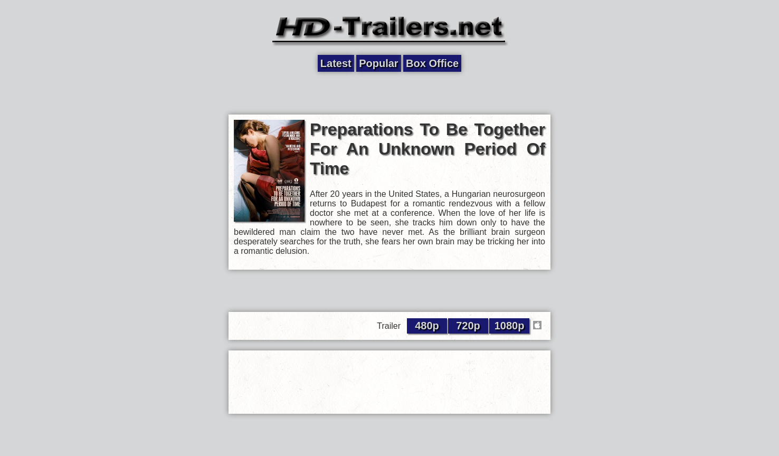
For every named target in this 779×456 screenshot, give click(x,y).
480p (427, 325)
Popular (378, 63)
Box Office (432, 63)
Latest (336, 63)
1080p (510, 325)
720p (468, 325)
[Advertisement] (389, 93)
